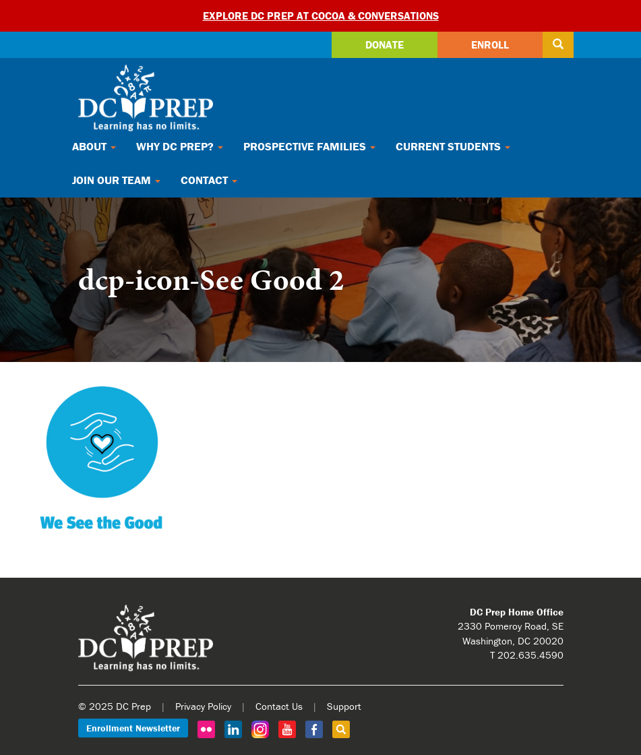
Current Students (453, 146)
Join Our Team (116, 180)
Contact (209, 180)
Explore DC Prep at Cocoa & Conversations (321, 15)
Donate (384, 44)
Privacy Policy (203, 706)
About (94, 146)
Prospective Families (309, 146)
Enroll (490, 44)
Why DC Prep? (179, 146)
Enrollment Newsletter (133, 728)
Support (344, 706)
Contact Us (279, 706)
